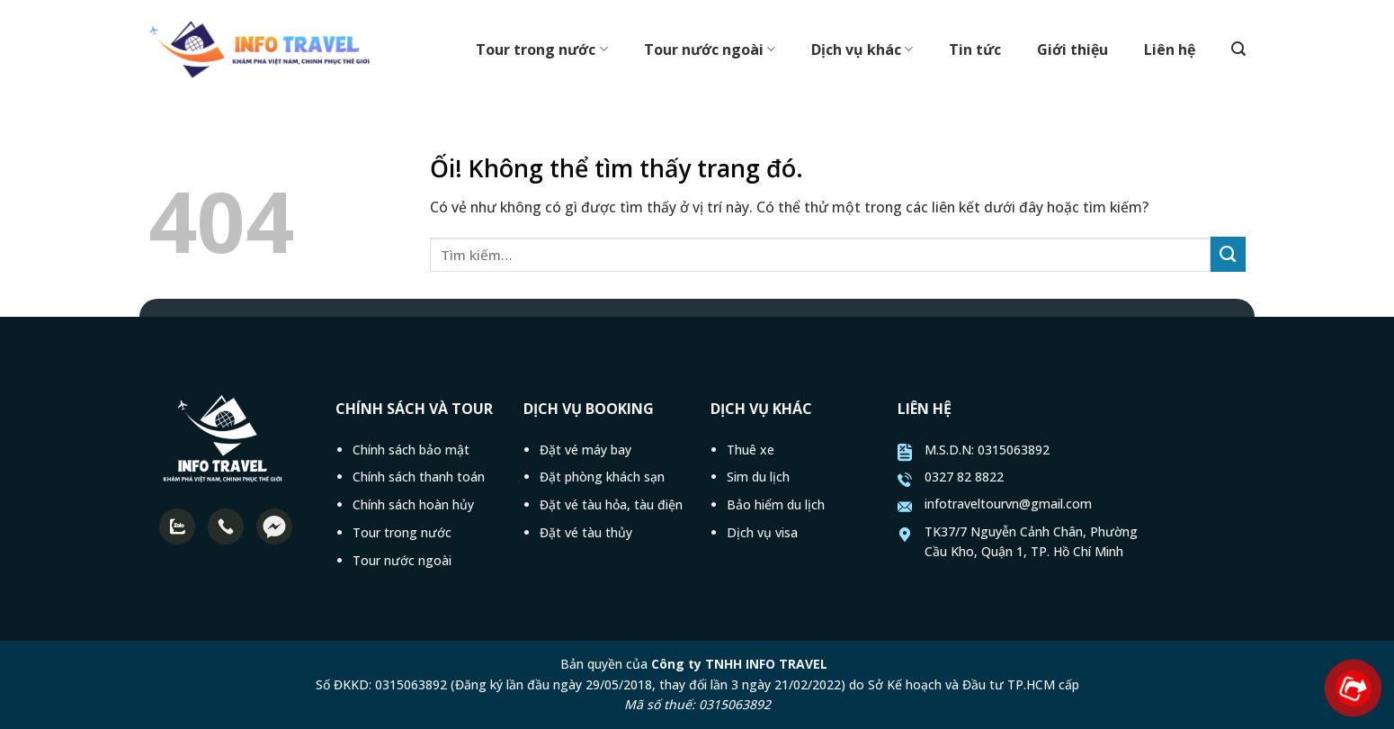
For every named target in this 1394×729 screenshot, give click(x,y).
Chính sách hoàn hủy (413, 504)
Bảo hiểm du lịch (776, 504)
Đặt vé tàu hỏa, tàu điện (611, 504)
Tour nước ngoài (709, 49)
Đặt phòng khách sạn (602, 476)
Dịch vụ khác (862, 49)
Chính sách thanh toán (419, 476)
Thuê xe (750, 449)
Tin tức (975, 49)
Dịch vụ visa (762, 532)
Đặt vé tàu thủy (586, 532)
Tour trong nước (541, 49)
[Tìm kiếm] (1238, 49)
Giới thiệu (1072, 49)
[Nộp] (1228, 254)
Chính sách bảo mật (411, 449)
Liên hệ (1169, 49)
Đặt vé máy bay (585, 449)
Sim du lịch (758, 476)
